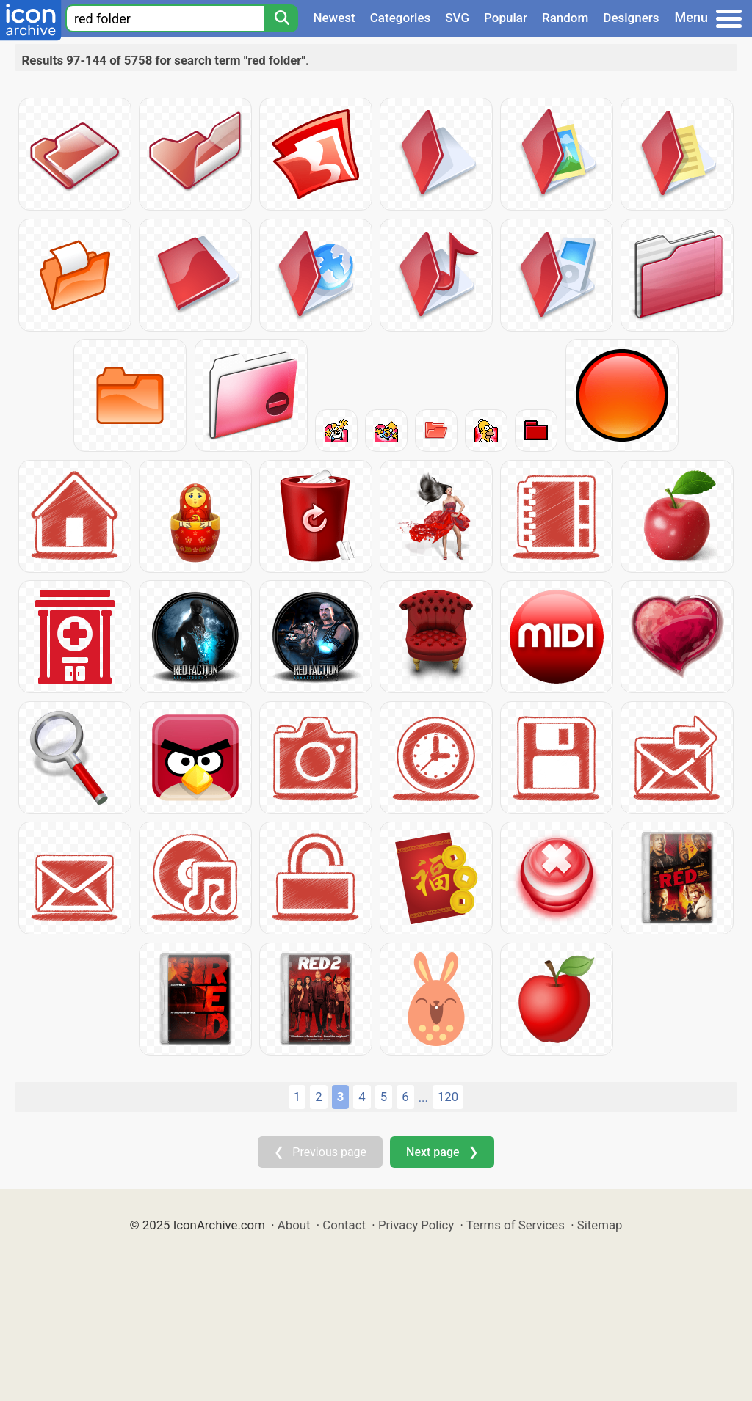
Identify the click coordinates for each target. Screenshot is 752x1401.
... (423, 1097)
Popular (505, 17)
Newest (334, 17)
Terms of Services (515, 1225)
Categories (400, 17)
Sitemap (600, 1225)
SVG (457, 17)
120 (448, 1096)
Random (565, 17)
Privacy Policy (416, 1225)
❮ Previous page (320, 1152)
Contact (344, 1225)
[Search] (281, 18)
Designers (631, 17)
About (294, 1225)
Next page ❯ (441, 1152)
